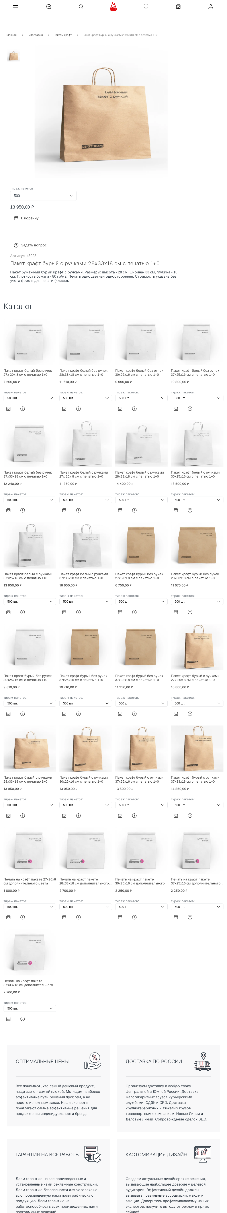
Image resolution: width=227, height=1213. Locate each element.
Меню (16, 6)
